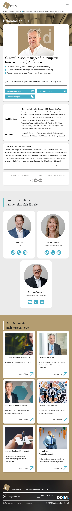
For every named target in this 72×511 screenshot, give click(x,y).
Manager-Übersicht (15, 11)
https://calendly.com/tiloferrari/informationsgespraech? (25, 252)
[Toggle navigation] (67, 5)
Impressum (27, 503)
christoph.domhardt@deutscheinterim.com (30, 302)
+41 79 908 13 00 (53, 252)
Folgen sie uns (11, 496)
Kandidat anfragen (20, 96)
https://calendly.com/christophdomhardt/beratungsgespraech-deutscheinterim (42, 302)
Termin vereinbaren (20, 91)
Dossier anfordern (52, 91)
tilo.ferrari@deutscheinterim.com (13, 252)
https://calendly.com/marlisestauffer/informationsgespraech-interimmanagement (59, 252)
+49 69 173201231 (19, 252)
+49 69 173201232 (36, 302)
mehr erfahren (27, 373)
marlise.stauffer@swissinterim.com (47, 252)
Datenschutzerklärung (12, 503)
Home (5, 11)
